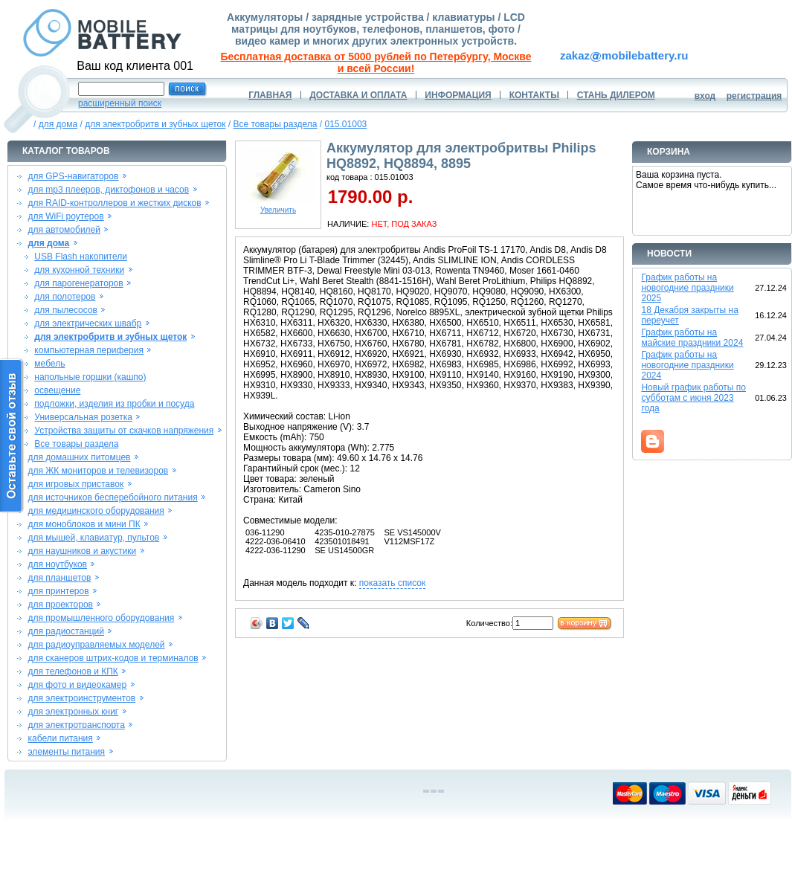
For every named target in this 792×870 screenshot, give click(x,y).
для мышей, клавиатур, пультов (93, 537)
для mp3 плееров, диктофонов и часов (108, 189)
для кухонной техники (79, 270)
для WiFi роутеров (65, 216)
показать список (392, 583)
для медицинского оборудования (96, 511)
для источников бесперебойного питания (112, 497)
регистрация (754, 96)
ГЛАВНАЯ (270, 95)
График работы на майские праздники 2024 (692, 337)
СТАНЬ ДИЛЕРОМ (616, 95)
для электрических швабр (87, 323)
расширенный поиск (119, 103)
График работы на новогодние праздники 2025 (687, 287)
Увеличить (278, 206)
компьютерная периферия (89, 350)
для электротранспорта (76, 725)
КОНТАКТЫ (534, 95)
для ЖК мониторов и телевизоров (98, 470)
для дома (58, 124)
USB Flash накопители (80, 256)
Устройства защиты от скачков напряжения (123, 430)
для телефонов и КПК (72, 671)
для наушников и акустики (82, 551)
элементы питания (66, 752)
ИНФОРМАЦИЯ (458, 95)
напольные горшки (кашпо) (90, 377)
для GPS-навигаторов (73, 176)
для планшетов (59, 578)
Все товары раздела (276, 124)
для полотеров (64, 296)
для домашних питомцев (79, 457)
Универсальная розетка (83, 417)
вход (705, 96)
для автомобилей (64, 230)
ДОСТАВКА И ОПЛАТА (358, 95)
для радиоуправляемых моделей (96, 644)
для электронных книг (73, 711)
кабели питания (60, 738)
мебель (49, 363)
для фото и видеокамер (77, 685)
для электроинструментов (81, 698)
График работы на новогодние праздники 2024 (687, 365)
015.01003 (346, 124)
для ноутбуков (57, 564)
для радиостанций (66, 631)
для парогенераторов (78, 283)
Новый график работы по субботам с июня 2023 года (693, 397)
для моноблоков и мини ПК (84, 524)
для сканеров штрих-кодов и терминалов (113, 658)
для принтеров (58, 591)
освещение (57, 390)
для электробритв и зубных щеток (155, 124)
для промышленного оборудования (101, 618)
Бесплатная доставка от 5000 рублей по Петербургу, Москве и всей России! (376, 62)
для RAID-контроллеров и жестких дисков (114, 203)
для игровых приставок (75, 484)
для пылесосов (65, 310)
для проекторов (60, 604)
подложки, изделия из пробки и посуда (114, 404)
